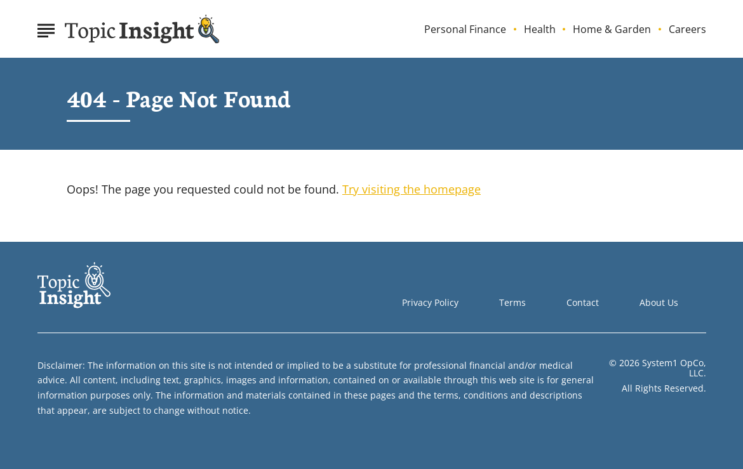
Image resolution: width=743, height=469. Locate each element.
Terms (512, 302)
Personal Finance (465, 29)
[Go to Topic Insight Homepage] (142, 29)
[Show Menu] (46, 28)
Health (540, 29)
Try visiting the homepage (411, 189)
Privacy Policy (430, 302)
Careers (687, 29)
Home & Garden (612, 29)
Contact (582, 302)
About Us (658, 302)
